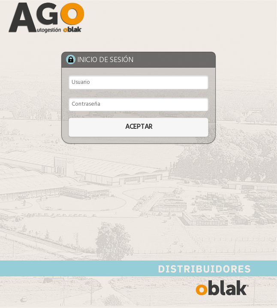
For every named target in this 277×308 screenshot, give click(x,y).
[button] (138, 127)
